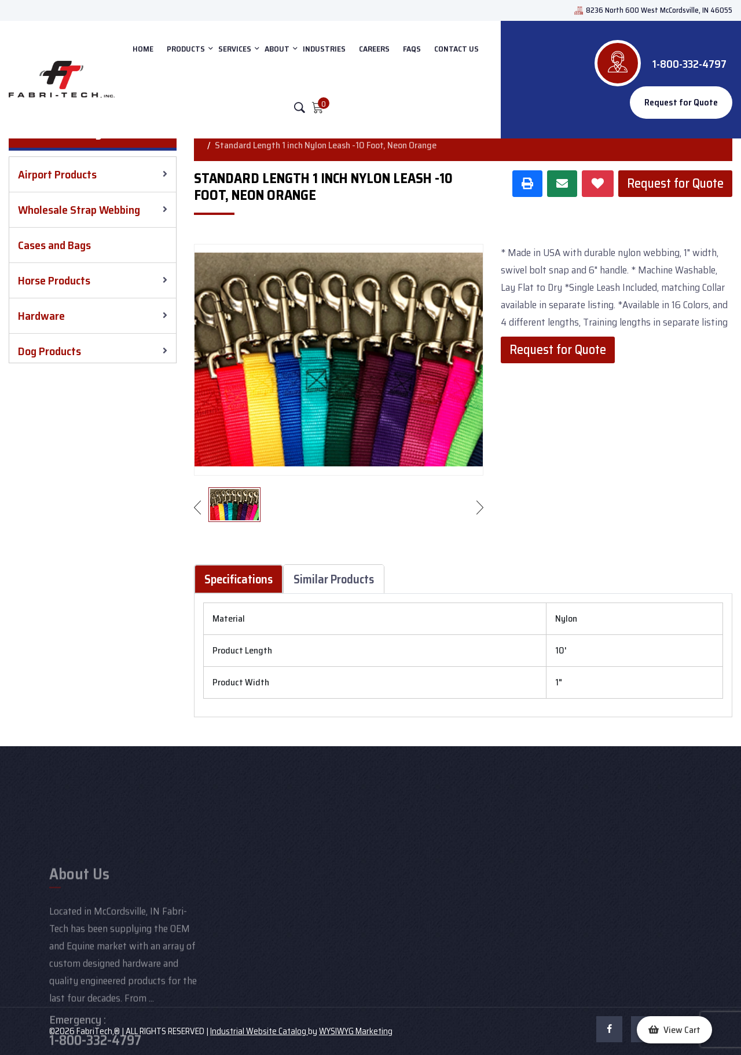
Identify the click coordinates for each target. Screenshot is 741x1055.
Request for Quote (681, 102)
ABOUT (277, 48)
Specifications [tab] (238, 579)
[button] (674, 1029)
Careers (374, 48)
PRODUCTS (186, 48)
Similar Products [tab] (334, 579)
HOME (143, 48)
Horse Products (54, 280)
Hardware (41, 315)
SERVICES (234, 48)
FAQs (412, 48)
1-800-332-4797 (689, 63)
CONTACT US (456, 48)
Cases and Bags (54, 245)
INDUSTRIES (324, 48)
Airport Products (57, 174)
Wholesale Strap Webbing (79, 209)
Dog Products (49, 351)
